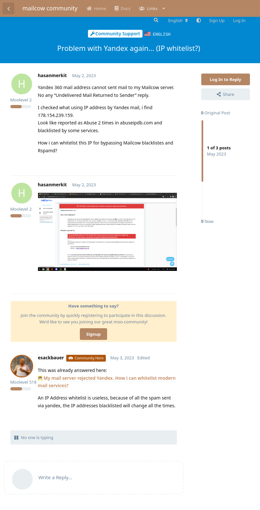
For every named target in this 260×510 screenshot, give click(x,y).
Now (207, 221)
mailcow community (50, 8)
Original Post (215, 112)
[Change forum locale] (178, 20)
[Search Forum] (155, 20)
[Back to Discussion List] (8, 8)
